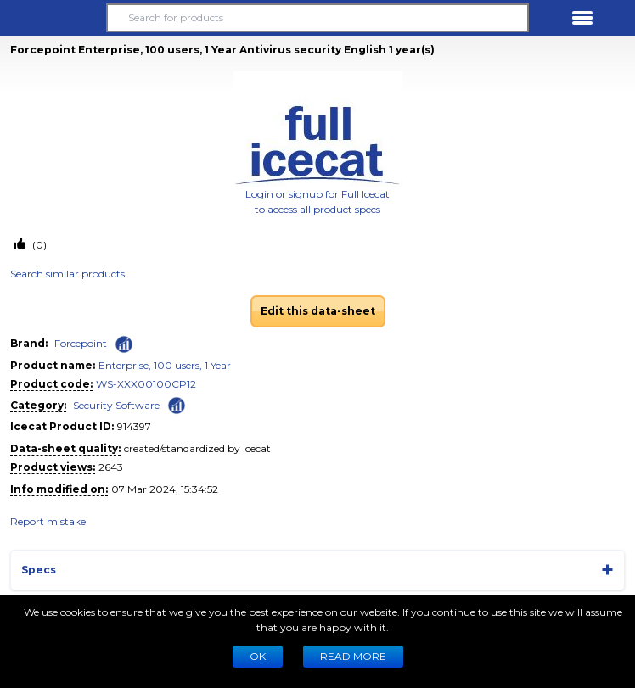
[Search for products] (317, 17)
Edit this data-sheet (318, 311)
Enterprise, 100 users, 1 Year (164, 365)
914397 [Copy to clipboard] (134, 426)
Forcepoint (80, 343)
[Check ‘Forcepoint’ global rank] (124, 344)
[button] (52, 18)
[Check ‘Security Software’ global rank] (176, 404)
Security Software (116, 405)
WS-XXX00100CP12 (146, 384)
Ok (258, 656)
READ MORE (353, 656)
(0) (38, 244)
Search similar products (67, 273)
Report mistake (48, 521)
